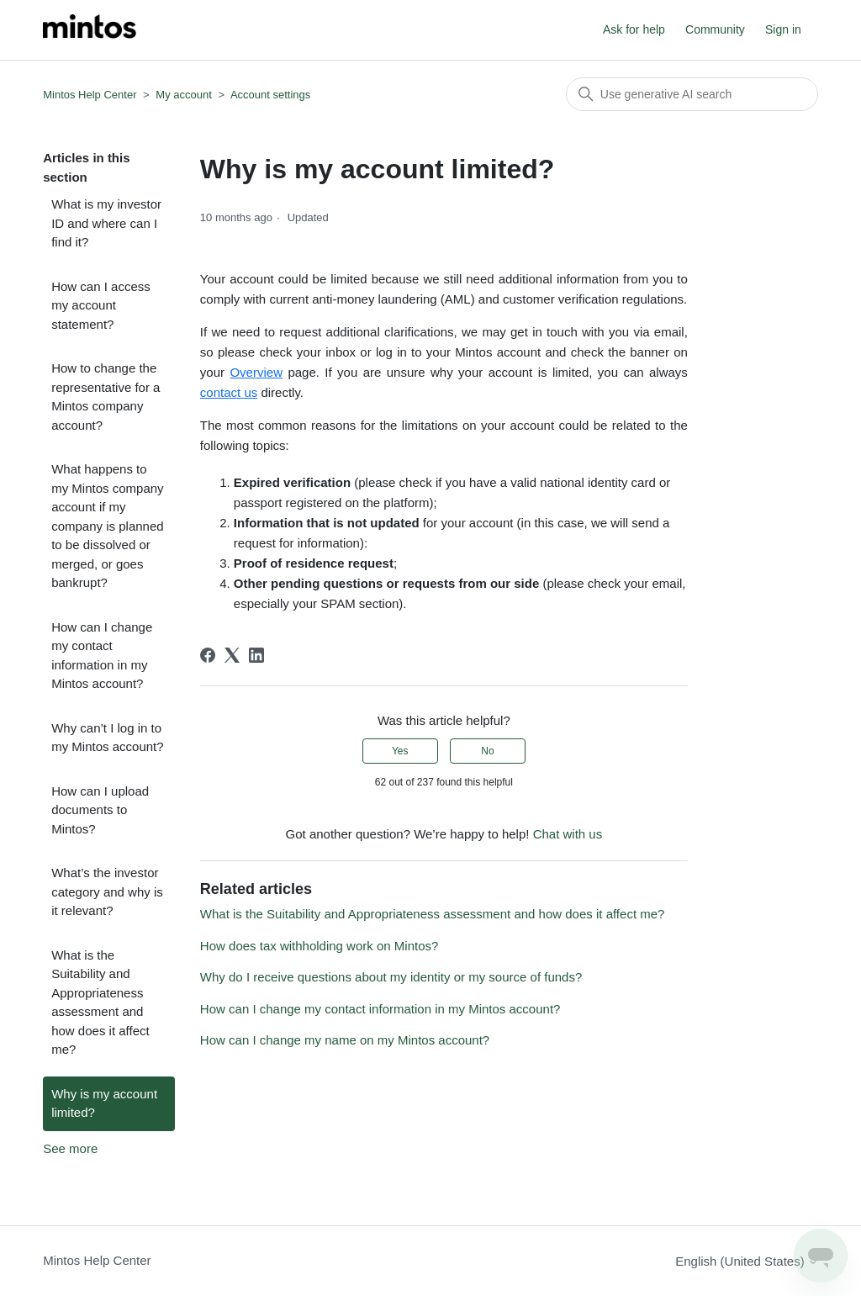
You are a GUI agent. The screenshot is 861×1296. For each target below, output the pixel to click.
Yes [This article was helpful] (400, 751)
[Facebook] (207, 655)
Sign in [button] (783, 29)
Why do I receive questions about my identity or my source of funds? (391, 977)
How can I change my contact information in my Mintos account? (101, 655)
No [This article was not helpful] (487, 751)
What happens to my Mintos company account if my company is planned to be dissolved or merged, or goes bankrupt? (107, 526)
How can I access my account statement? (101, 305)
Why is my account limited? (104, 1103)
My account (183, 94)
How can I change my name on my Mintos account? (344, 1040)
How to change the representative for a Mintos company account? (105, 396)
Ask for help (634, 29)
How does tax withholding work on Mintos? (319, 946)
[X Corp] (232, 655)
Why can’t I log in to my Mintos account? (107, 737)
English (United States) (746, 1261)
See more (70, 1148)
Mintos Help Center (89, 94)
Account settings (270, 94)
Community (715, 29)
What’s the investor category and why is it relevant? (107, 891)
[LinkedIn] (256, 655)
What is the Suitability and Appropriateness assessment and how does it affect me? (100, 1002)
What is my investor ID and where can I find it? (106, 223)
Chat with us (568, 834)
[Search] (692, 94)
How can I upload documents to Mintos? (100, 810)
